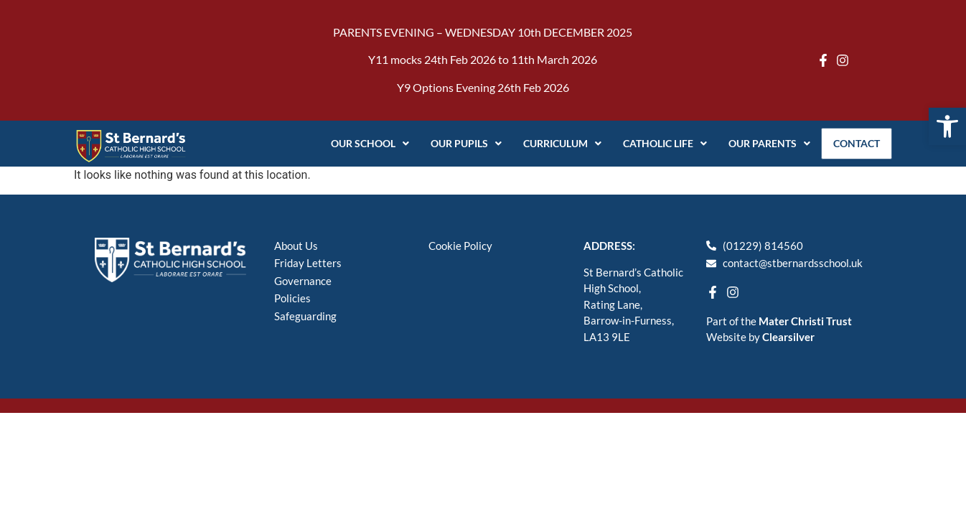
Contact (853, 143)
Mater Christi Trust (805, 321)
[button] (947, 126)
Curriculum (556, 143)
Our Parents (764, 143)
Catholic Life (659, 143)
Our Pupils (460, 143)
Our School (364, 143)
